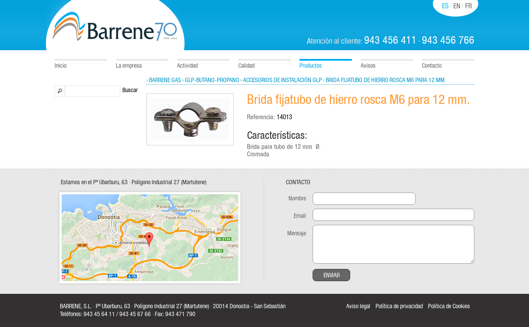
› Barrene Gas (163, 80)
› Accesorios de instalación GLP (281, 80)
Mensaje (296, 234)
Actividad (187, 66)
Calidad (246, 66)
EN (456, 6)
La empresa (129, 66)
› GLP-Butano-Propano (210, 80)
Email (300, 216)
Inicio (60, 66)
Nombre (297, 199)
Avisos (368, 66)
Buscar (130, 90)
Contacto (432, 66)
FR (468, 6)
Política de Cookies (449, 306)
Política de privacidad (399, 306)
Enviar (332, 275)
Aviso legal (358, 306)
